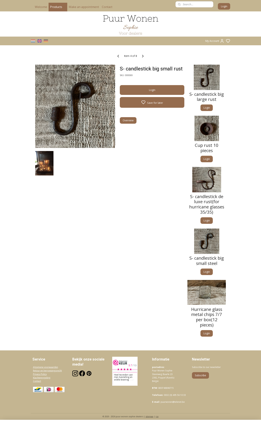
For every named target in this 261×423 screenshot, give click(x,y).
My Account (214, 41)
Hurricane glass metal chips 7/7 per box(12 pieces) (206, 317)
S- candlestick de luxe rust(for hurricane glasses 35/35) (206, 204)
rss (157, 416)
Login (224, 6)
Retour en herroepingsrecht (47, 370)
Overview (128, 120)
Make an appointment (84, 7)
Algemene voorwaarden (45, 367)
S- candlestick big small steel (206, 261)
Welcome (41, 7)
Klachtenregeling (41, 377)
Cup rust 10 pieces (206, 148)
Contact (107, 7)
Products (58, 7)
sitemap (149, 416)
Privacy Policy (40, 374)
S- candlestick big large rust (206, 96)
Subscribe (200, 375)
